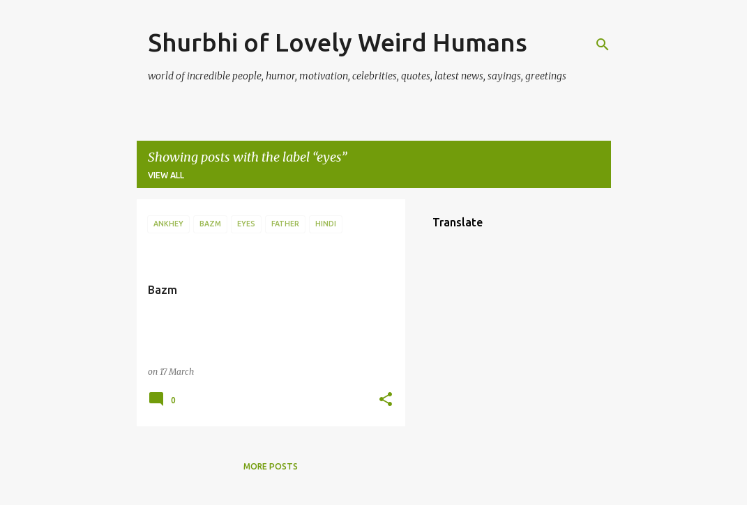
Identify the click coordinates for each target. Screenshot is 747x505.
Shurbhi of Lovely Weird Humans (337, 42)
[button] (385, 400)
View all (166, 175)
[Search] (602, 44)
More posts (270, 466)
